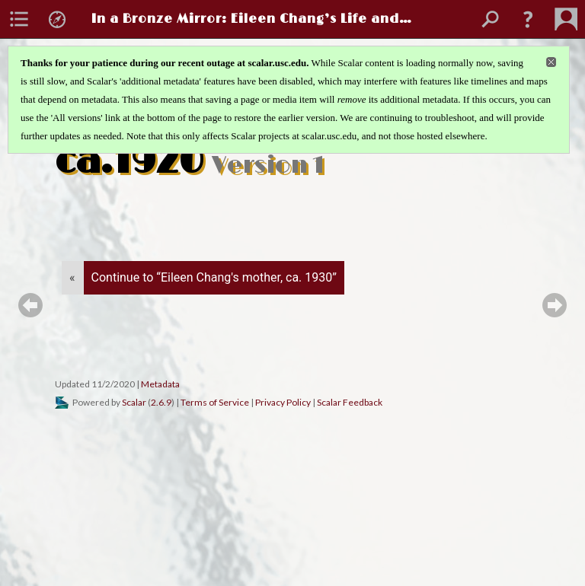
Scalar (134, 402)
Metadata (160, 384)
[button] (528, 19)
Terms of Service (215, 402)
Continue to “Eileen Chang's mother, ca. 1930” (214, 277)
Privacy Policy (283, 402)
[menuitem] (19, 19)
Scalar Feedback (349, 402)
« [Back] (72, 277)
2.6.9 (161, 402)
